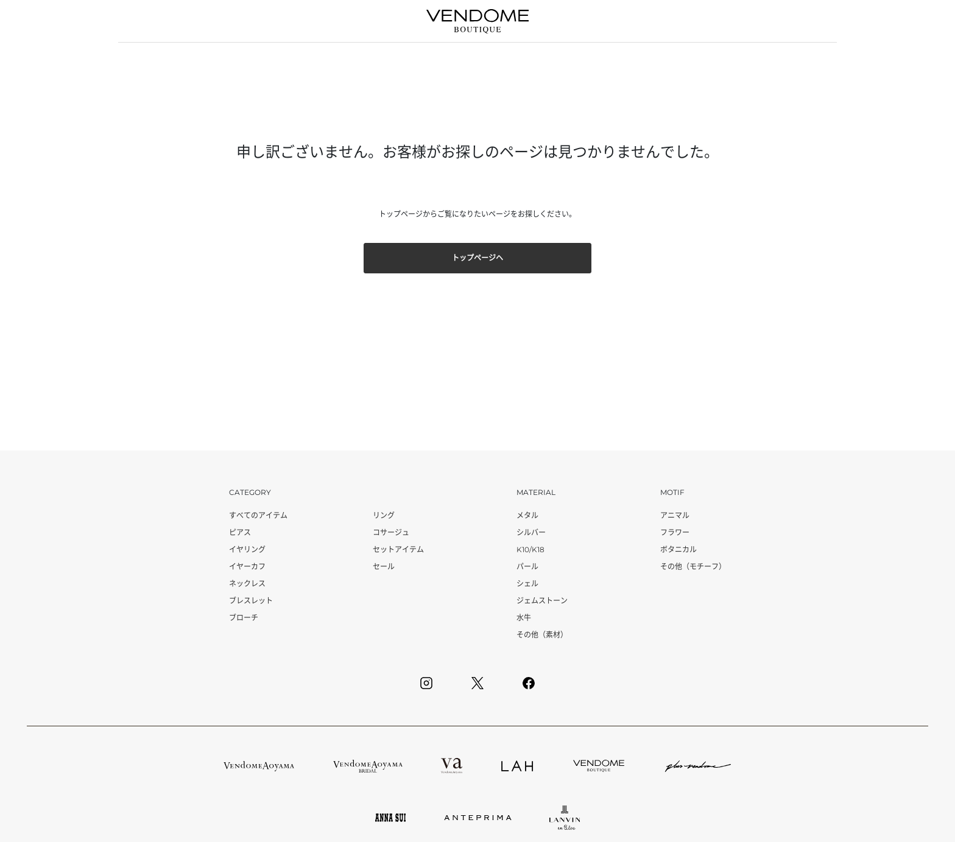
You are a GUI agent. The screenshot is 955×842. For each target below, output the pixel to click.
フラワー (674, 532)
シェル (527, 583)
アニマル (674, 515)
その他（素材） (542, 634)
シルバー (531, 532)
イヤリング (247, 549)
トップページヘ (477, 257)
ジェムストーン (542, 600)
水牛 (523, 617)
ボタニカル (678, 549)
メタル (527, 515)
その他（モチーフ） (693, 566)
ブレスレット (251, 600)
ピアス (240, 532)
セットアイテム (398, 549)
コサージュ (391, 532)
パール (527, 566)
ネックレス (247, 583)
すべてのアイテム (258, 515)
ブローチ (243, 617)
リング (384, 515)
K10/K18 (530, 549)
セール (384, 566)
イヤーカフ (247, 566)
